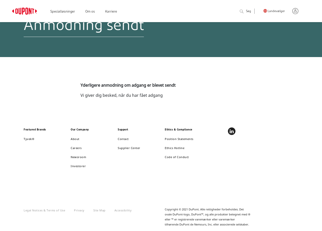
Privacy (79, 210)
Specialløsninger (62, 11)
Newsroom (78, 157)
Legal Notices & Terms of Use (44, 210)
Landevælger (276, 11)
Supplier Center (129, 148)
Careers (76, 148)
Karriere (111, 11)
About (75, 139)
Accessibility (123, 210)
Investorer (78, 166)
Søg (245, 11)
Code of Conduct (177, 157)
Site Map (99, 210)
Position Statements (179, 139)
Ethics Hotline (174, 148)
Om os (90, 11)
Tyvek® (29, 139)
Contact (123, 139)
